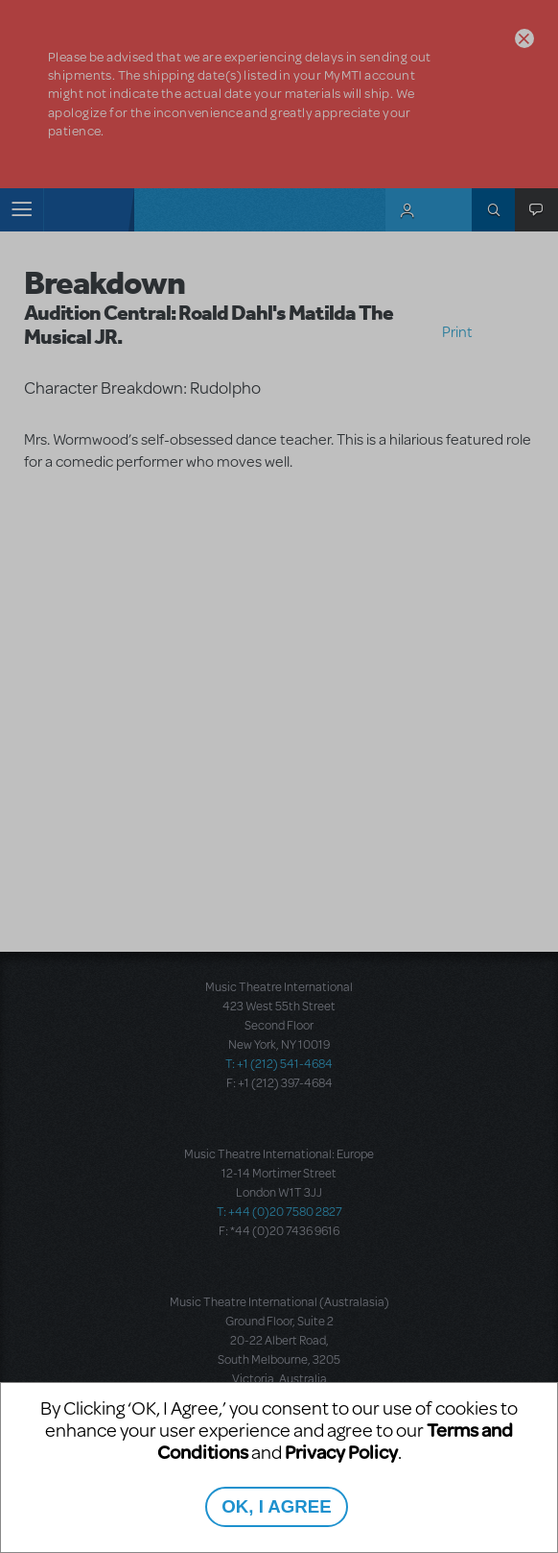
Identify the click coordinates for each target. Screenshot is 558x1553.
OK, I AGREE (276, 1506)
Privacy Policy (341, 1452)
